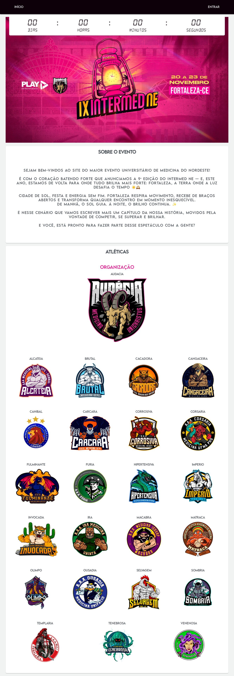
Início (18, 7)
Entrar (214, 7)
